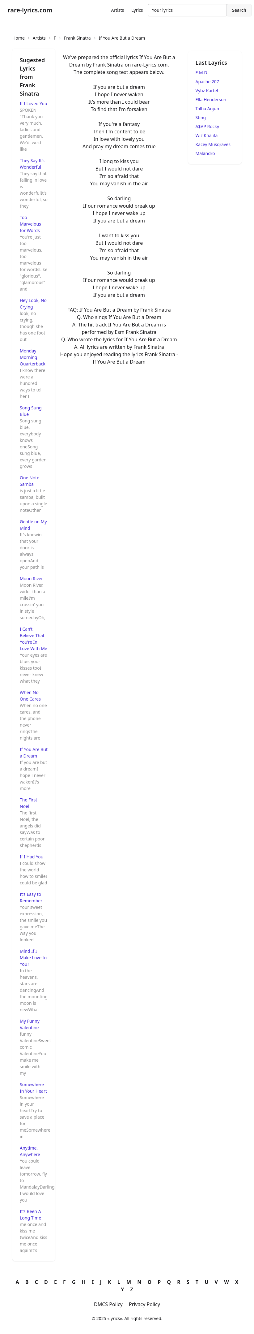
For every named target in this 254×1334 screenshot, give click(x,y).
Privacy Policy (144, 1304)
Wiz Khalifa (207, 135)
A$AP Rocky (207, 126)
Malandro (205, 153)
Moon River (31, 578)
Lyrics (137, 10)
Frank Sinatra (77, 38)
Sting (201, 117)
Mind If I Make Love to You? (33, 957)
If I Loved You (33, 103)
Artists (117, 10)
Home (18, 38)
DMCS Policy (108, 1304)
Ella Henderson (211, 99)
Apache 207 (207, 81)
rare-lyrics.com (30, 10)
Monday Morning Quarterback (32, 357)
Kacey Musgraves (213, 144)
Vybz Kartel (207, 90)
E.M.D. (202, 73)
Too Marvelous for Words (30, 223)
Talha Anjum (208, 108)
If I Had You (31, 857)
